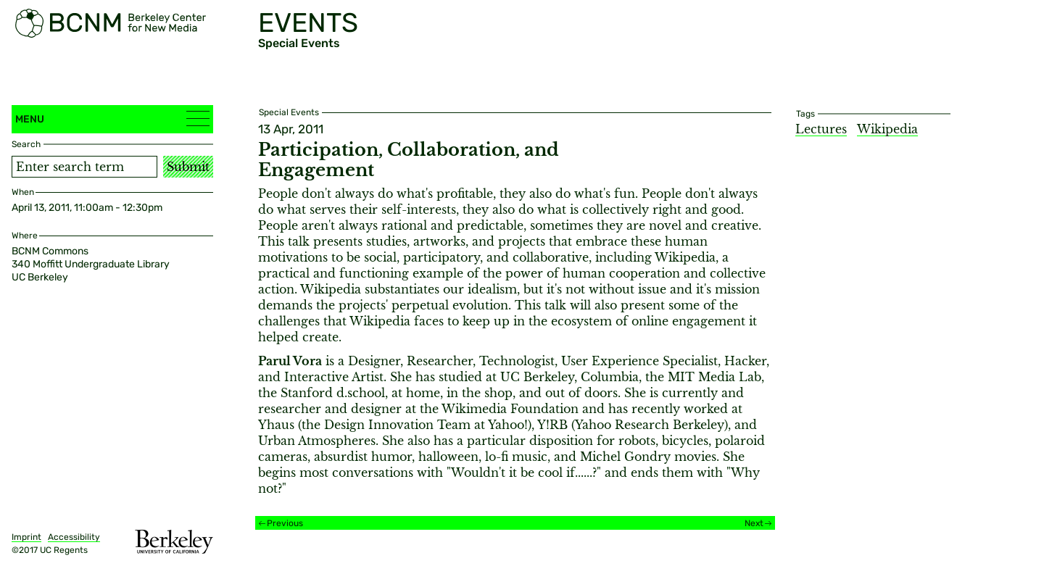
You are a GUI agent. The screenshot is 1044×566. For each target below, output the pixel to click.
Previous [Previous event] (285, 523)
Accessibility (74, 537)
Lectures (821, 129)
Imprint (26, 537)
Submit (188, 166)
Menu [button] (112, 118)
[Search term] (84, 167)
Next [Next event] (754, 523)
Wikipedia (887, 129)
